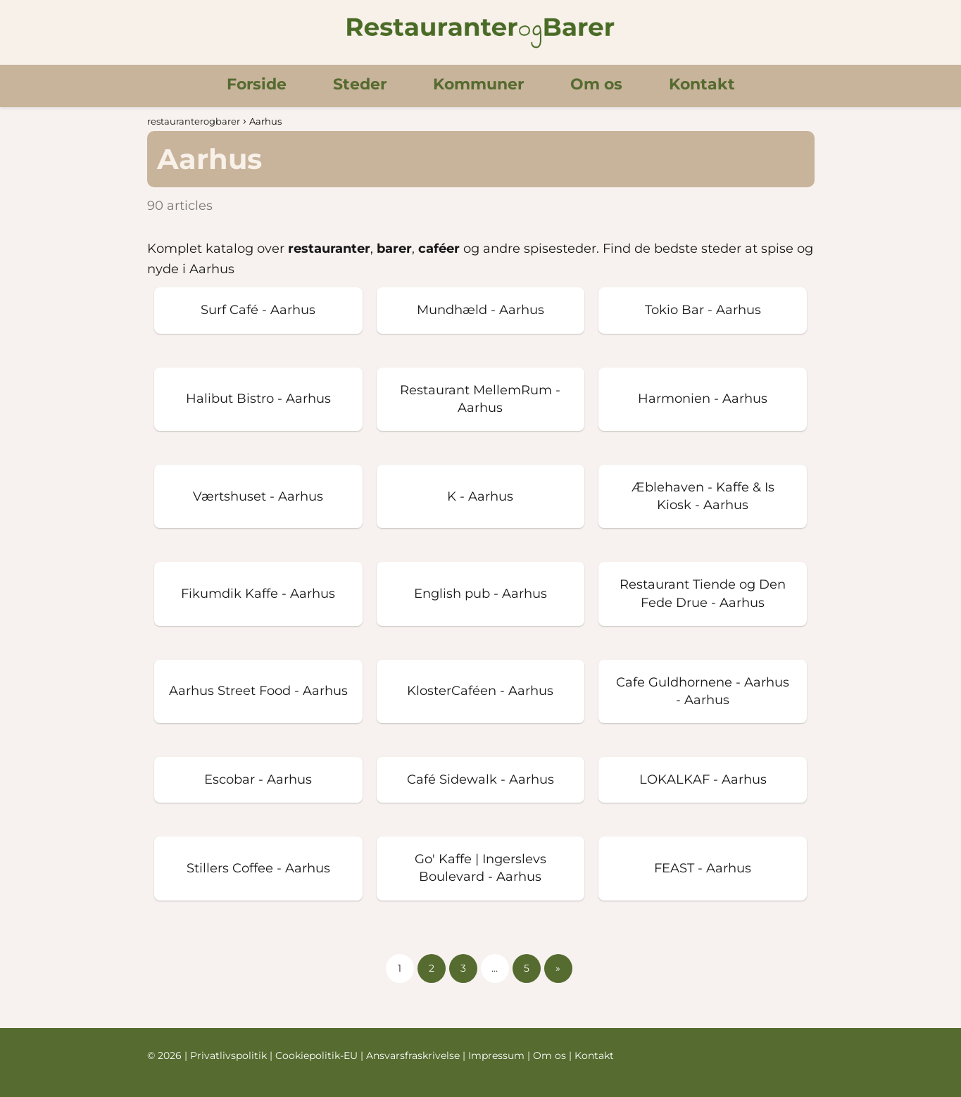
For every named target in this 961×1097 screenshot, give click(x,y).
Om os (596, 84)
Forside (257, 84)
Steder (360, 84)
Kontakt (702, 84)
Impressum (497, 1055)
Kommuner (478, 84)
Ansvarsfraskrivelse (414, 1055)
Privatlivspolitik (230, 1055)
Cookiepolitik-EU (317, 1055)
